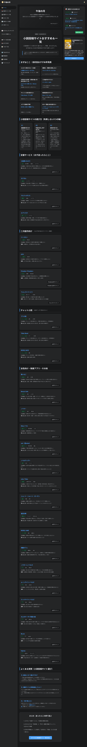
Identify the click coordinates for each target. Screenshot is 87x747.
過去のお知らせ (79, 32)
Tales (26, 479)
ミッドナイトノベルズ (27, 599)
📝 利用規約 (4, 59)
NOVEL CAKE (24, 107)
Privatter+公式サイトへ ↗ (53, 285)
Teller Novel (24, 95)
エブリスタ (24, 83)
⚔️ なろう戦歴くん (6, 34)
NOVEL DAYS (25, 350)
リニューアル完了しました (71, 14)
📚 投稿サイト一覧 (6, 11)
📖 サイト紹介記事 (6, 39)
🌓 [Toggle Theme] (84, 2)
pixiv (50, 82)
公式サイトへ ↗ (55, 172)
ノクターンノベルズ (47, 107)
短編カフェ (31, 107)
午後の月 (6, 2)
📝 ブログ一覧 (5, 46)
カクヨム (32, 70)
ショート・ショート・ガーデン (30, 496)
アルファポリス (46, 70)
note (22, 479)
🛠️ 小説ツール (5, 25)
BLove (23, 634)
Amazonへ (74, 58)
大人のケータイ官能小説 (28, 617)
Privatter (23, 271)
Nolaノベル (45, 95)
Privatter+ (30, 271)
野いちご (30, 83)
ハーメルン (45, 82)
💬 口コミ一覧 (5, 18)
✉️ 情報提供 (4, 56)
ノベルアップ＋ (25, 460)
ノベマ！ (23, 409)
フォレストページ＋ (27, 292)
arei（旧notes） (26, 443)
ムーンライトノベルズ (27, 582)
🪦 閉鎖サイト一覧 (6, 14)
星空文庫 (23, 513)
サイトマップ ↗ (54, 23)
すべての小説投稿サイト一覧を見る (40, 738)
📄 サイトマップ (6, 63)
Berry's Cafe (24, 391)
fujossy (23, 651)
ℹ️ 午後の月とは (6, 52)
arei (50, 95)
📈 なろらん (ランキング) (8, 30)
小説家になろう (25, 70)
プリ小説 (30, 95)
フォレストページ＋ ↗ (54, 303)
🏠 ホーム (4, 7)
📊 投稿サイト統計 (6, 21)
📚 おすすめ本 (5, 43)
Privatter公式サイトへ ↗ (53, 282)
